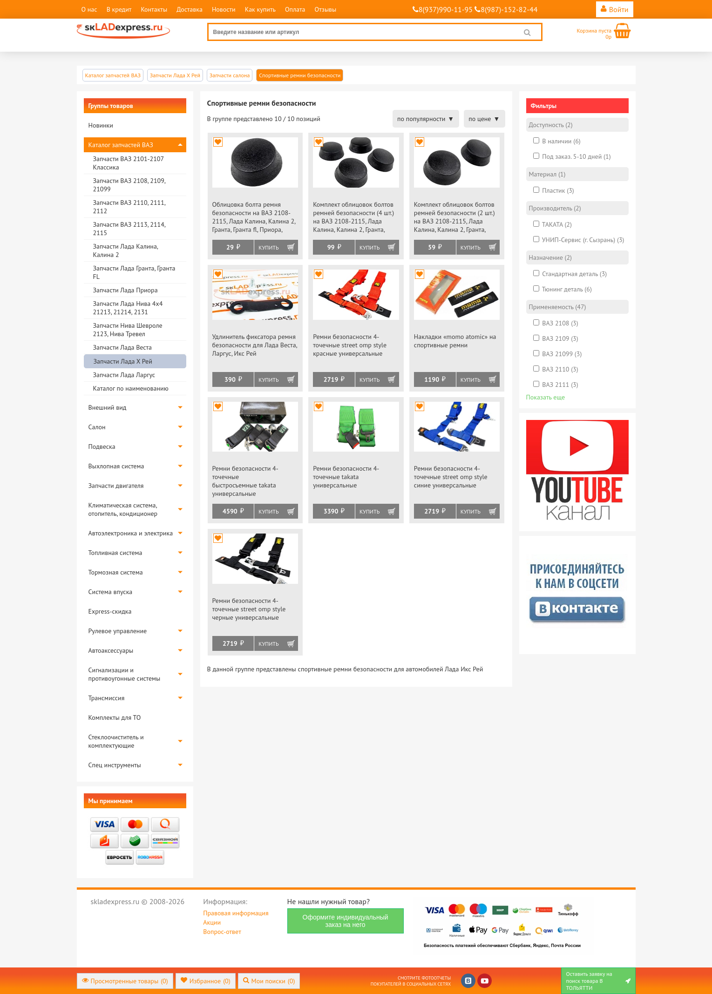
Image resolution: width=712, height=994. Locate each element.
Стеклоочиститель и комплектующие (116, 741)
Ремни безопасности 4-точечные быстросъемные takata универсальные (245, 481)
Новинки (100, 125)
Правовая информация (235, 913)
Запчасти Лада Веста (122, 347)
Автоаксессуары (111, 650)
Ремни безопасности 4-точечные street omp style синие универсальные (451, 476)
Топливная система (115, 552)
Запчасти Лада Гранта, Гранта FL (134, 272)
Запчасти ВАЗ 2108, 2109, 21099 (129, 184)
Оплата (295, 9)
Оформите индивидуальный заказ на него (345, 920)
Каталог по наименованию (131, 388)
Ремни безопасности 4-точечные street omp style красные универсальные (350, 345)
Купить (268, 247)
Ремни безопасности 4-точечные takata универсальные (346, 476)
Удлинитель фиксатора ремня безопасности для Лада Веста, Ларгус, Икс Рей (254, 345)
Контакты (154, 9)
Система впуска (110, 592)
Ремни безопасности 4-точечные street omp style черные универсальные (249, 609)
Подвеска (101, 446)
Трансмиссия (106, 698)
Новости (224, 9)
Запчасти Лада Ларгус (124, 375)
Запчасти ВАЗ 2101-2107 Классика (128, 163)
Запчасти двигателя (116, 485)
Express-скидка (110, 611)
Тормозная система (115, 572)
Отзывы (326, 9)
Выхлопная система (116, 466)
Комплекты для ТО (114, 717)
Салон (97, 427)
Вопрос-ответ (222, 931)
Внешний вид (107, 407)
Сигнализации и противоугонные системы (124, 674)
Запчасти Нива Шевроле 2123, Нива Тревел (128, 329)
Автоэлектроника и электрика (130, 533)
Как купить (260, 9)
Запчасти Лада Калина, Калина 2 (125, 250)
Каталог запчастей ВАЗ (120, 145)
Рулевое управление (117, 631)
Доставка (189, 9)
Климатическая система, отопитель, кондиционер (123, 509)
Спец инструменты (114, 765)
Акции (212, 922)
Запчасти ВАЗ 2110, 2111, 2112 (129, 206)
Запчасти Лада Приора (125, 290)
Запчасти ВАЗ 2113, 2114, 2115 (129, 228)
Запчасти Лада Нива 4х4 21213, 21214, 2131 (128, 307)
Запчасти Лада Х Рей (123, 361)
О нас (89, 9)
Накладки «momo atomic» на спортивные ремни (455, 340)
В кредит (119, 9)
